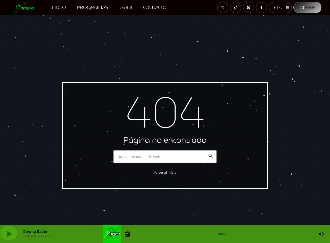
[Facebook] (261, 7)
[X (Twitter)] (222, 7)
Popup (307, 7)
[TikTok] (235, 7)
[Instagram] (248, 7)
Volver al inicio (165, 173)
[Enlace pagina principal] (25, 7)
